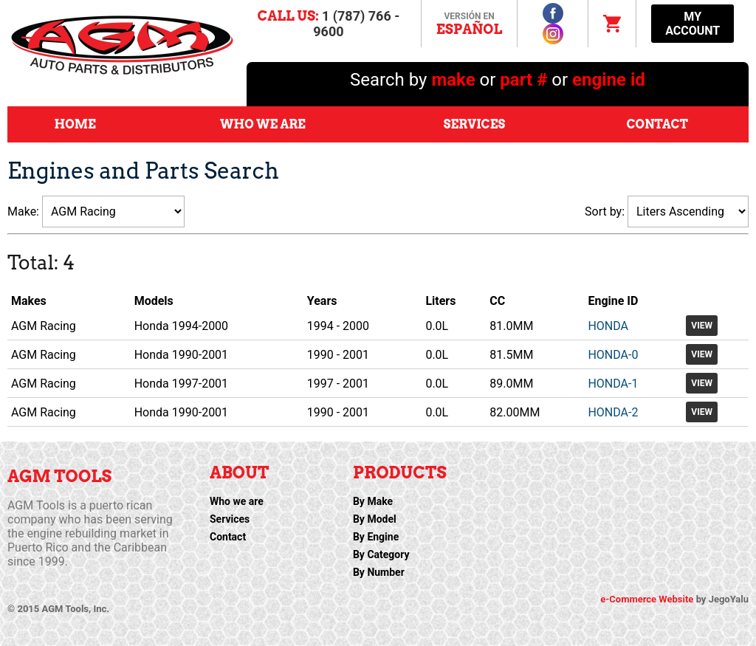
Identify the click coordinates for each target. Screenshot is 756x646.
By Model (374, 519)
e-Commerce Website (647, 599)
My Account (692, 24)
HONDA (608, 326)
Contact (656, 124)
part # (523, 79)
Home (75, 124)
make (455, 79)
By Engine (376, 537)
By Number (379, 572)
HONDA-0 (613, 355)
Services (474, 124)
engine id (608, 79)
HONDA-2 (613, 412)
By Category (381, 554)
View (701, 325)
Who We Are (263, 124)
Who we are (237, 501)
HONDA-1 (613, 384)
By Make (373, 501)
